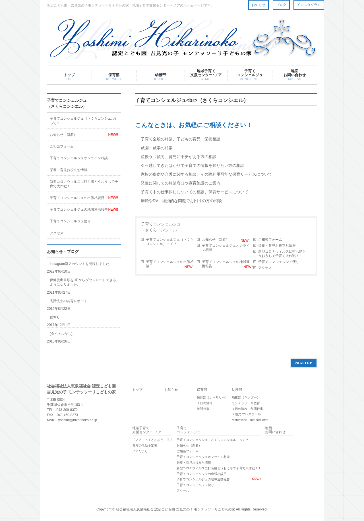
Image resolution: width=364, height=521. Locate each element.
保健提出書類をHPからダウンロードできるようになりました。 (83, 282)
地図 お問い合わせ (275, 430)
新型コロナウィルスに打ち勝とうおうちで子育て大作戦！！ (282, 254)
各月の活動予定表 (144, 445)
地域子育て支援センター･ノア (146, 430)
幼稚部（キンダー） (246, 397)
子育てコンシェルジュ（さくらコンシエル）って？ (170, 242)
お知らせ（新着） (215, 240)
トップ (137, 390)
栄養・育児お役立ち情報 (277, 246)
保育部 (202, 390)
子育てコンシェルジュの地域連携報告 (226, 264)
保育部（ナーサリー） (212, 397)
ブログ (281, 5)
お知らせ (258, 5)
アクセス (265, 268)
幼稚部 (237, 390)
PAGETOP (304, 363)
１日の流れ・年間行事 (247, 408)
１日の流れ (204, 403)
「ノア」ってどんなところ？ (152, 439)
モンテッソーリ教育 (246, 403)
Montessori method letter (250, 420)
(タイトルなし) (61, 334)
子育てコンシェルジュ (188, 430)
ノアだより (140, 451)
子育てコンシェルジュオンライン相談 (226, 248)
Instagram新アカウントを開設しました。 (81, 264)
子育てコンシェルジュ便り (278, 262)
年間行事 (203, 408)
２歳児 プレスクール (246, 414)
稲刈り (55, 317)
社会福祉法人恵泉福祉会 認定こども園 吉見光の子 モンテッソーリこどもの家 (175, 509)
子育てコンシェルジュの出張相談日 (170, 264)
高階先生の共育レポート (68, 301)
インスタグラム (309, 5)
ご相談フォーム (270, 240)
